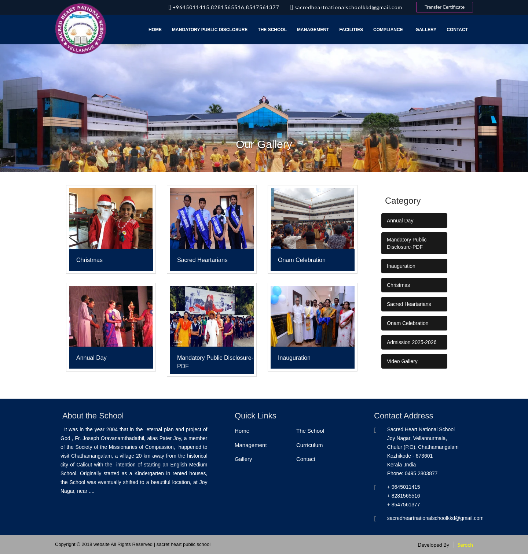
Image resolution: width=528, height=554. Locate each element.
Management (313, 29)
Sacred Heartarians (409, 304)
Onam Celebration (408, 323)
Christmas (398, 285)
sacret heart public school (183, 544)
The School (272, 29)
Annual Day (400, 221)
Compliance (389, 29)
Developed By (433, 545)
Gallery (425, 29)
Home (155, 29)
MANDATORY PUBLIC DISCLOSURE (209, 29)
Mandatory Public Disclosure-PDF (406, 243)
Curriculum (309, 445)
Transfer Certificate (445, 7)
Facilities (351, 29)
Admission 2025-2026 (411, 342)
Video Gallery (402, 361)
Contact (457, 29)
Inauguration (401, 266)
